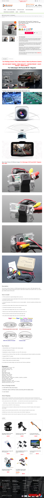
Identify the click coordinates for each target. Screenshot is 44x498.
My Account (36, 483)
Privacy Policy (15, 484)
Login (36, 0)
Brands (24, 483)
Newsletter (35, 490)
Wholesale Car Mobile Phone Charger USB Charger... (7, 470)
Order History (36, 485)
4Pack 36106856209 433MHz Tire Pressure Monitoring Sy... (22, 451)
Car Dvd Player (20, 9)
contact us (39, 52)
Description (5, 58)
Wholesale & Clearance (9, 11)
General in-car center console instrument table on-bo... (21, 434)
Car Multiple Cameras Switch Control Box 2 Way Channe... (21, 470)
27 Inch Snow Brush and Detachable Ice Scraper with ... (35, 434)
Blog (17, 11)
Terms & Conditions (16, 486)
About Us (4, 489)
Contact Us (22, 11)
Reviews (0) (11, 58)
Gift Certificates (26, 485)
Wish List (35, 488)
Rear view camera (12, 9)
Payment (14, 489)
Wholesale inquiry (22, 24)
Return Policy (15, 491)
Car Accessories (29, 9)
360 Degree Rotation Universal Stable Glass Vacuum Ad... (7, 434)
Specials (24, 488)
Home (5, 9)
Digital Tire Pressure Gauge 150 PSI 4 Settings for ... (7, 451)
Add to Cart (29, 32)
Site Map (25, 490)
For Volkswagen (12, 15)
